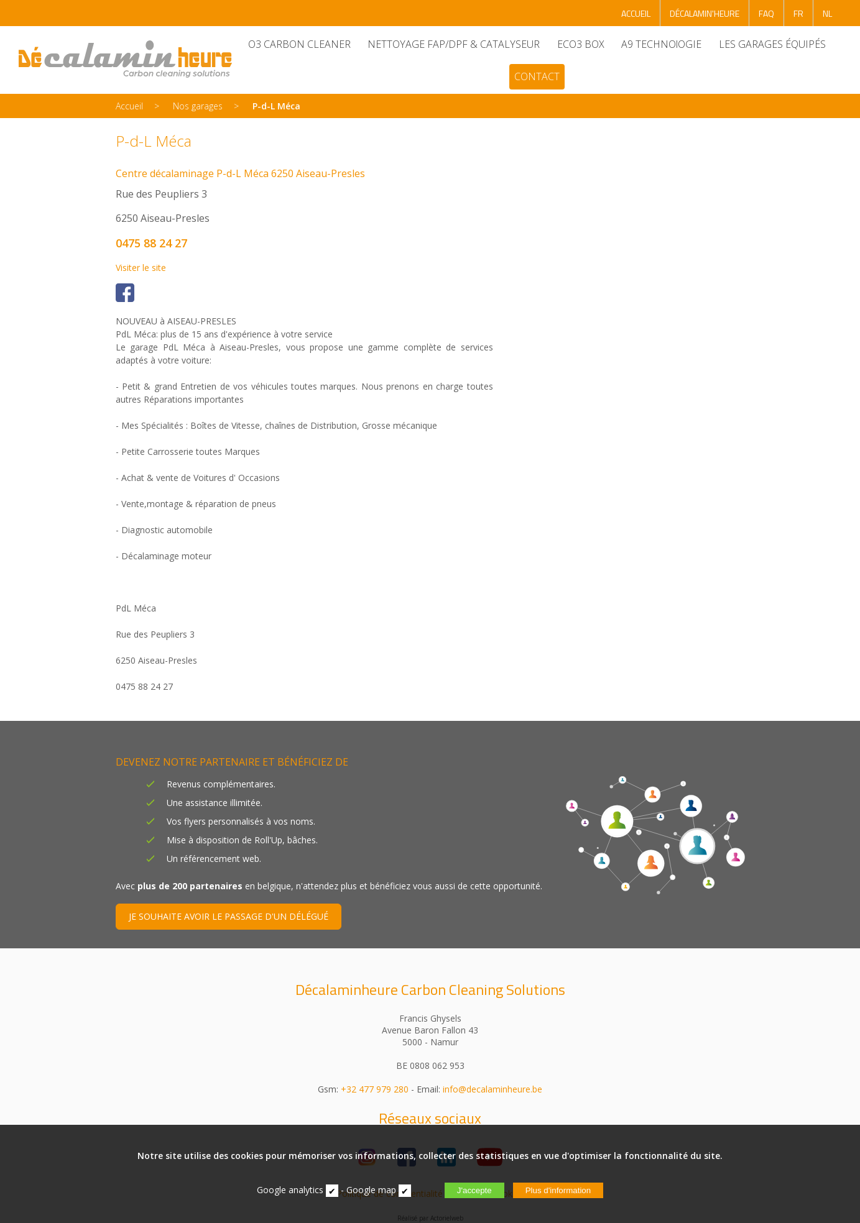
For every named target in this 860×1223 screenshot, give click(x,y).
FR (798, 13)
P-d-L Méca (276, 106)
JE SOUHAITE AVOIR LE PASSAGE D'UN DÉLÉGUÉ (228, 916)
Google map (371, 1190)
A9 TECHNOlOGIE (661, 44)
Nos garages (198, 106)
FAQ (766, 13)
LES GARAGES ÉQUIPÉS (771, 44)
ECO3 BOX (580, 44)
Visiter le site (141, 267)
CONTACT (536, 76)
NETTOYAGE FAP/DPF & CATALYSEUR (454, 44)
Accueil (129, 106)
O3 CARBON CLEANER (298, 44)
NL (827, 13)
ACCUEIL (635, 13)
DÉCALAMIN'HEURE (704, 13)
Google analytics (290, 1190)
